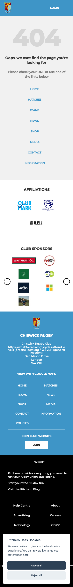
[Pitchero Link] (39, 467)
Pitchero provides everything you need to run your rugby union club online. (37, 475)
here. (26, 555)
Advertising (22, 515)
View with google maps (36, 373)
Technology (22, 525)
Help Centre (21, 505)
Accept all (36, 565)
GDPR (55, 525)
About (55, 505)
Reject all (36, 575)
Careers (55, 515)
